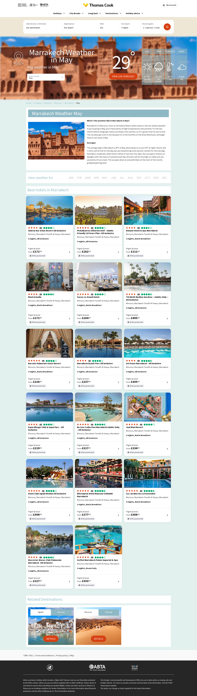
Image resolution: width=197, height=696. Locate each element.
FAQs (72, 655)
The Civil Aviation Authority (65, 691)
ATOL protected (37, 256)
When (102, 24)
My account (169, 5)
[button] (46, 77)
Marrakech (69, 103)
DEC (164, 177)
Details (50, 638)
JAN (70, 177)
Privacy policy (62, 655)
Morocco (58, 103)
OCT (147, 177)
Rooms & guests (147, 24)
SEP (138, 177)
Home (28, 103)
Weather (48, 103)
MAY (104, 177)
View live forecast (123, 76)
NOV (156, 177)
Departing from (69, 24)
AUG (130, 177)
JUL (121, 177)
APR (96, 177)
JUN (113, 177)
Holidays (38, 103)
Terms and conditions (44, 655)
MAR (87, 177)
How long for (125, 24)
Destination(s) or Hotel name (36, 24)
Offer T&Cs (28, 655)
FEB (79, 177)
